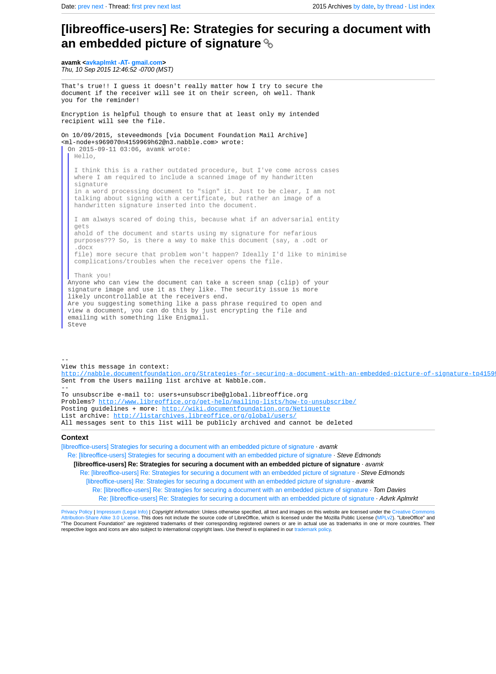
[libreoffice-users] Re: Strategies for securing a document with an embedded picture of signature (246, 36)
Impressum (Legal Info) (122, 588)
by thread (390, 6)
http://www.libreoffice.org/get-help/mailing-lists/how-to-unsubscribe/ (227, 473)
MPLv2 (385, 594)
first (137, 6)
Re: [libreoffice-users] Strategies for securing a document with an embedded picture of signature (200, 531)
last (176, 6)
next (97, 6)
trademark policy (312, 606)
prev (84, 6)
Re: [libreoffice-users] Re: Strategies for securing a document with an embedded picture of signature (218, 549)
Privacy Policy (77, 588)
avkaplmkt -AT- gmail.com (124, 62)
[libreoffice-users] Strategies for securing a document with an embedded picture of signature (187, 523)
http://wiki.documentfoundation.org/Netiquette (246, 481)
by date (363, 6)
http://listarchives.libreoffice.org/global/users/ (205, 490)
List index (421, 6)
